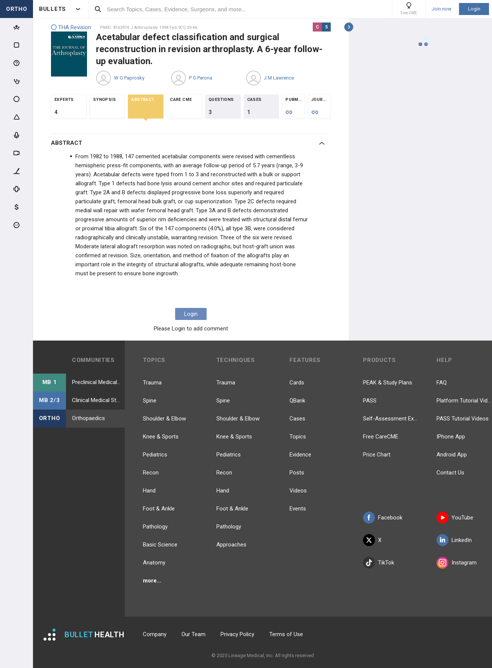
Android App (451, 454)
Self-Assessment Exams (390, 418)
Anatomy (154, 562)
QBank (297, 400)
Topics (298, 436)
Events (298, 508)
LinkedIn (454, 540)
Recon (151, 472)
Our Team (194, 634)
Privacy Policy (237, 634)
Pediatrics (155, 454)
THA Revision (71, 27)
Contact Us (450, 472)
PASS (369, 400)
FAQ (441, 382)
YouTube (454, 518)
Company (154, 634)
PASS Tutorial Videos (462, 418)
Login (474, 9)
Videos (298, 490)
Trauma (152, 382)
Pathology (155, 526)
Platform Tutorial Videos (464, 400)
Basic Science (160, 544)
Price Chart (376, 454)
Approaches (231, 544)
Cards (297, 382)
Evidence (300, 454)
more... (152, 580)
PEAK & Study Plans (387, 382)
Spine (149, 400)
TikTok (378, 563)
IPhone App (450, 436)
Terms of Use (286, 634)
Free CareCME (380, 436)
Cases (297, 418)
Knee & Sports (160, 436)
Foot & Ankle (159, 508)
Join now (442, 9)
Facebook (382, 518)
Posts (297, 472)
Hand (149, 490)
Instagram (456, 563)
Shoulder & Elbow (164, 418)
